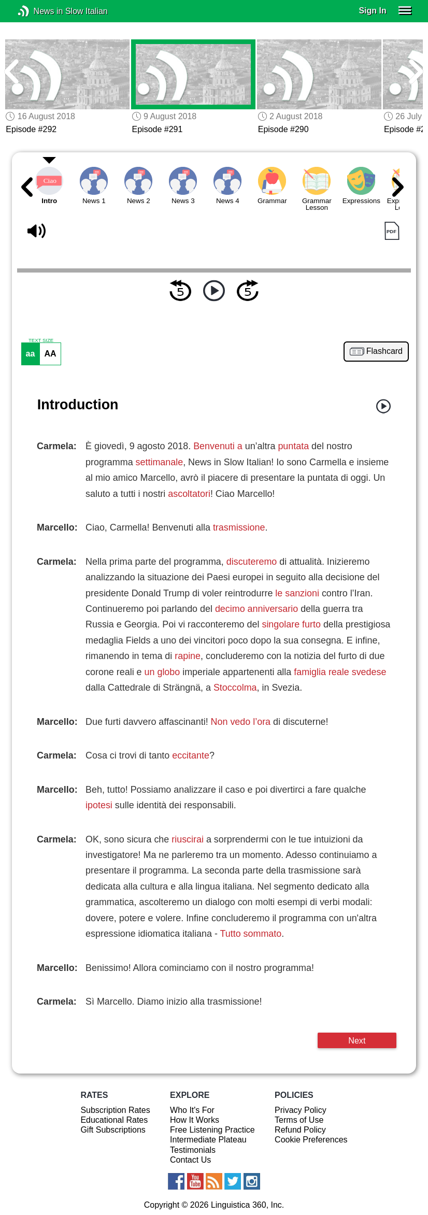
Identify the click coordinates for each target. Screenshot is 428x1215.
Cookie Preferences (311, 1139)
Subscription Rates (115, 1110)
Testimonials (193, 1150)
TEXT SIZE (40, 340)
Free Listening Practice (212, 1129)
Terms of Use (299, 1120)
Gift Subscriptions (112, 1129)
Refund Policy (300, 1129)
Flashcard (384, 351)
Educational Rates (114, 1120)
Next (356, 1040)
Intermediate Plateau (208, 1139)
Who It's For (192, 1110)
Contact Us (190, 1159)
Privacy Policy (300, 1110)
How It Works (194, 1120)
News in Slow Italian (39, 11)
